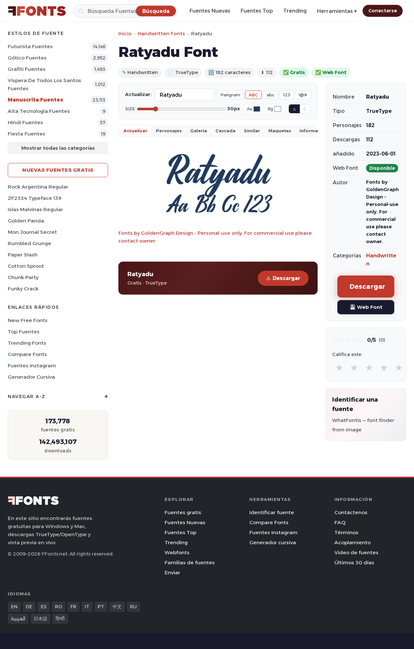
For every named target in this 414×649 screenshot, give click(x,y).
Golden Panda (26, 221)
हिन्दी (60, 619)
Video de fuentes (356, 552)
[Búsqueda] (125, 11)
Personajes (169, 130)
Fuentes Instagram (32, 365)
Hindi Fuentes (25, 122)
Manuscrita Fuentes (35, 100)
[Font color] (257, 109)
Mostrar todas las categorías (58, 148)
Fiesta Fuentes (26, 134)
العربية (18, 619)
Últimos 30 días (354, 562)
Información (314, 130)
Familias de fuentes (190, 562)
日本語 (40, 619)
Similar (252, 130)
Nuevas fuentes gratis (57, 170)
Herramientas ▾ (337, 11)
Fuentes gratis (183, 512)
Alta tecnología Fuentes (39, 111)
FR (73, 607)
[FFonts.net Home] (37, 11)
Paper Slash (23, 255)
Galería (198, 130)
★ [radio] (339, 367)
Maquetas (279, 130)
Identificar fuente (271, 512)
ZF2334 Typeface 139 (34, 198)
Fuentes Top (257, 11)
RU (133, 607)
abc (271, 94)
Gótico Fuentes (27, 58)
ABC (253, 94)
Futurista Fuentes (30, 46)
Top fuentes (23, 332)
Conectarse (382, 11)
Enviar (172, 572)
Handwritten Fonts (161, 33)
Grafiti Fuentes (27, 69)
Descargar (283, 278)
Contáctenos (350, 512)
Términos (346, 532)
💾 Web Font (366, 307)
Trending (295, 11)
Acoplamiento (352, 542)
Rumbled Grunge (29, 243)
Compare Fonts (27, 354)
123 (286, 94)
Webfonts (177, 552)
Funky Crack (23, 289)
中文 (117, 607)
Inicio (125, 33)
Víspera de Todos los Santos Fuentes (44, 84)
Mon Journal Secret (32, 232)
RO (58, 607)
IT (87, 607)
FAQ (339, 522)
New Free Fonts (28, 320)
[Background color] (278, 109)
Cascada (225, 130)
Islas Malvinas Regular (35, 209)
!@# (303, 94)
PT (101, 607)
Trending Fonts (27, 343)
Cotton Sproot (26, 266)
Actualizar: (138, 94)
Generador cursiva (31, 377)
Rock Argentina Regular (38, 187)
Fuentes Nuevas (210, 11)
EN (14, 607)
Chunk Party (23, 277)
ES (44, 607)
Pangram (230, 94)
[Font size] (181, 109)
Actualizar (135, 130)
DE (29, 607)
